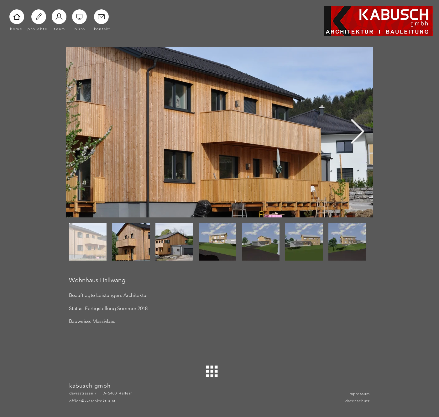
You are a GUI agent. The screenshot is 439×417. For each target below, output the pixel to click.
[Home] (16, 16)
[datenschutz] (354, 401)
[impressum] (354, 393)
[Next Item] (357, 132)
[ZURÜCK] (212, 371)
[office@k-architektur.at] (102, 401)
